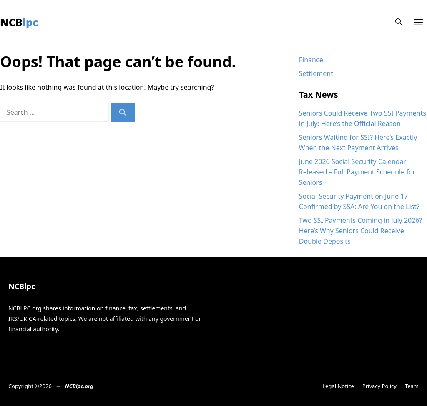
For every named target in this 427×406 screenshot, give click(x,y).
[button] (398, 21)
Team (412, 386)
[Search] (123, 112)
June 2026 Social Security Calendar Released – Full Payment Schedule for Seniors (357, 172)
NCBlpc (19, 22)
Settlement (316, 73)
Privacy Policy (379, 386)
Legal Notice (338, 386)
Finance (311, 59)
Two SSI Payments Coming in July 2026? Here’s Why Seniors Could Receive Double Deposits (360, 231)
